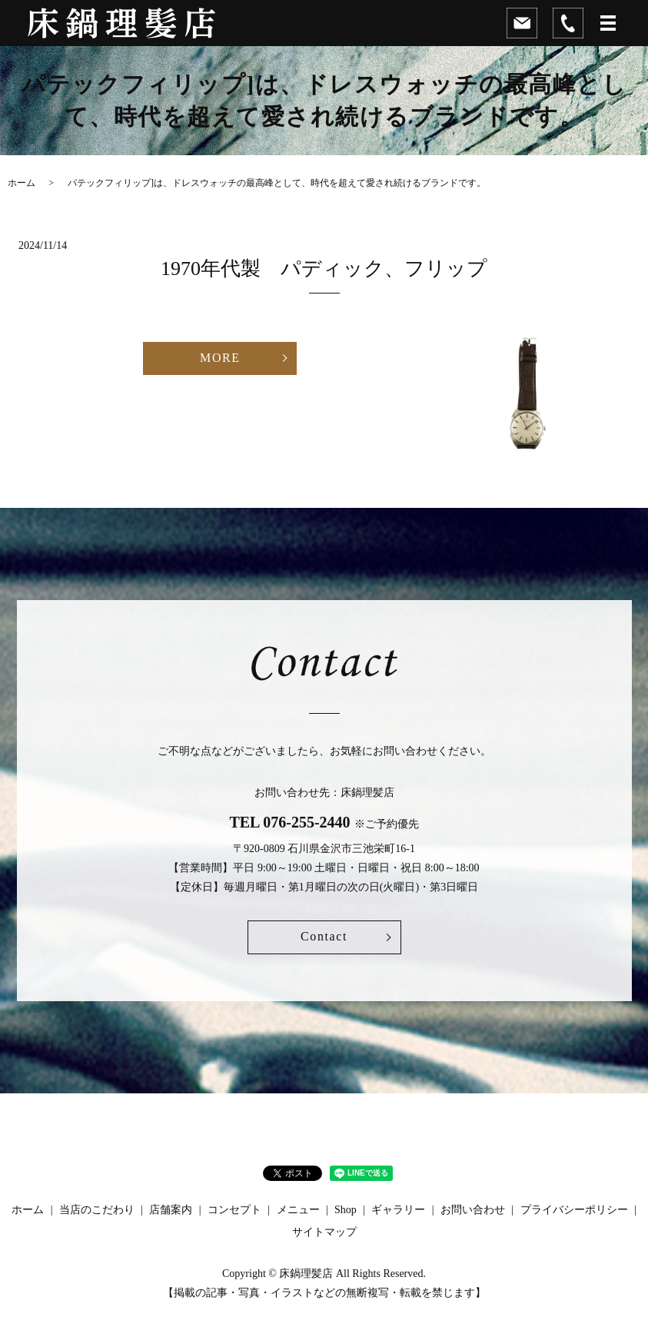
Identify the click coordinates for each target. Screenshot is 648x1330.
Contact (324, 936)
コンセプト (234, 1210)
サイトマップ (324, 1232)
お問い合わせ (472, 1210)
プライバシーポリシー (574, 1210)
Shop (345, 1210)
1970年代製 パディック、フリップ (354, 268)
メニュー (298, 1210)
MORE (220, 357)
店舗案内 (170, 1210)
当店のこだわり (97, 1210)
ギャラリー (398, 1210)
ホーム (21, 182)
